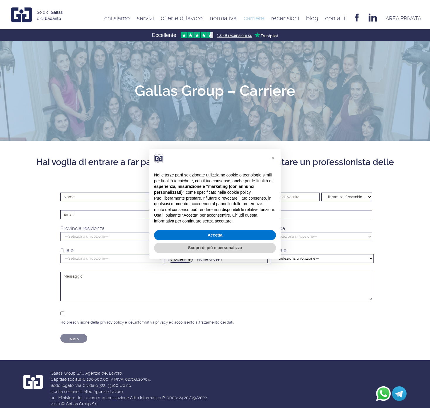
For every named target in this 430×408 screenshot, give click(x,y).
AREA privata (403, 18)
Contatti (335, 18)
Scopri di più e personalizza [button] (215, 247)
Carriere (254, 18)
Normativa (223, 18)
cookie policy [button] (238, 192)
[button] (273, 158)
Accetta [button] (215, 235)
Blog (312, 18)
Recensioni (285, 18)
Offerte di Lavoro (182, 18)
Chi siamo (117, 18)
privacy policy (112, 322)
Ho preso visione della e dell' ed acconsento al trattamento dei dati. (147, 316)
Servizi (145, 18)
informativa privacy (151, 322)
